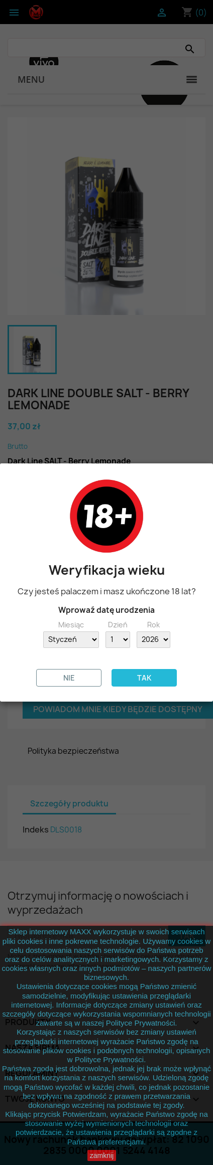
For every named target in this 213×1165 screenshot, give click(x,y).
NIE (69, 678)
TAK (144, 678)
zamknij (102, 1155)
